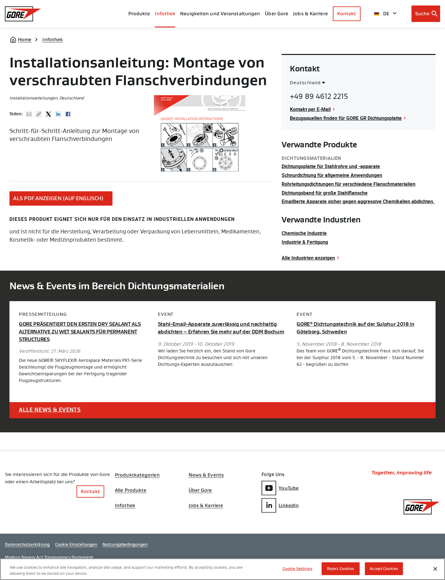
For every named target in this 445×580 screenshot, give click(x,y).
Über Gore (276, 13)
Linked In (58, 114)
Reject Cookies (340, 568)
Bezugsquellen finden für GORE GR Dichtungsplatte (346, 118)
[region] (222, 569)
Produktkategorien (137, 475)
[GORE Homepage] (23, 13)
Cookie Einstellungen (76, 544)
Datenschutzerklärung (27, 544)
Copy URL (38, 114)
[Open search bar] (425, 13)
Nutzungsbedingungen (125, 544)
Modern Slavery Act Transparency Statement (49, 557)
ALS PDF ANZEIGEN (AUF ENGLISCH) (58, 198)
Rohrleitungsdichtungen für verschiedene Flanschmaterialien (348, 184)
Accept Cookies (384, 568)
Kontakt (346, 13)
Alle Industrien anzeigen (308, 257)
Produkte (139, 13)
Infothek (52, 39)
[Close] (435, 568)
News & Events (206, 475)
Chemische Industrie (304, 233)
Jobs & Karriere (206, 505)
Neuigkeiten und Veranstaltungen (220, 13)
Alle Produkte (130, 490)
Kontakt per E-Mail (310, 109)
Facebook (68, 114)
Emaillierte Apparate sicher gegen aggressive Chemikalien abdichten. (358, 201)
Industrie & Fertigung (305, 242)
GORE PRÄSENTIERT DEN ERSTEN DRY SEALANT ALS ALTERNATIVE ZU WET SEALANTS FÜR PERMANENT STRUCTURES (80, 332)
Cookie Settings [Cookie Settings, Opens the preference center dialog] (297, 568)
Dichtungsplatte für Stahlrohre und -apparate (331, 166)
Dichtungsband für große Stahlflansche (325, 192)
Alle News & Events (50, 409)
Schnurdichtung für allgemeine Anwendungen (332, 175)
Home (24, 39)
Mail (29, 114)
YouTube (280, 488)
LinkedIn (280, 505)
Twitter (48, 114)
